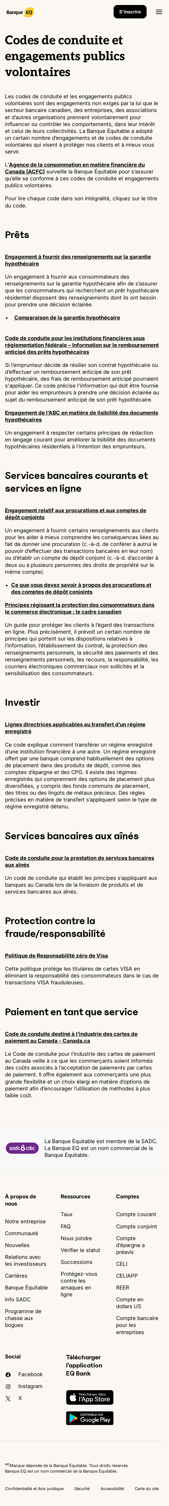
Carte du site (147, 1488)
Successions (76, 1262)
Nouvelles (17, 1245)
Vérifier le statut (80, 1250)
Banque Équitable (26, 1287)
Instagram (24, 1386)
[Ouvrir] (159, 12)
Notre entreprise (25, 1221)
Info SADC (18, 1299)
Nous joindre (76, 1238)
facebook (24, 1374)
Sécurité (82, 1488)
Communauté (21, 1233)
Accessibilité (112, 1488)
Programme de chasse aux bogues (23, 1318)
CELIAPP (127, 1276)
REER (122, 1287)
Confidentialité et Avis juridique (34, 1488)
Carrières (16, 1276)
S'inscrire (130, 12)
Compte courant (136, 1214)
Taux (67, 1214)
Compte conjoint (136, 1226)
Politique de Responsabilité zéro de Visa (56, 956)
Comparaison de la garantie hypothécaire (67, 317)
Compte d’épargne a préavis (130, 1245)
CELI (121, 1264)
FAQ (66, 1226)
